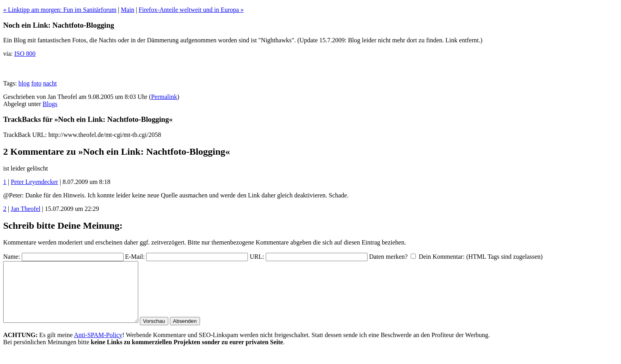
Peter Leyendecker (34, 181)
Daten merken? (388, 256)
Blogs (50, 103)
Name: (11, 256)
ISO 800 (25, 53)
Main (127, 9)
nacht (50, 83)
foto (36, 83)
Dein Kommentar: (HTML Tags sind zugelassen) (481, 256)
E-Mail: (135, 256)
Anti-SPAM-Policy (98, 346)
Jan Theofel (25, 208)
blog (23, 83)
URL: (257, 256)
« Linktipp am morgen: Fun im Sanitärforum (59, 9)
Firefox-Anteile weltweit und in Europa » (191, 9)
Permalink (164, 96)
